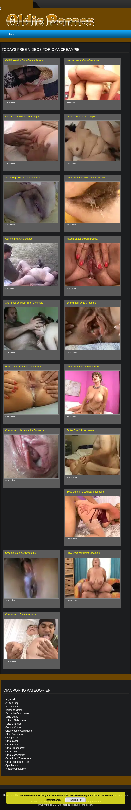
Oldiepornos (12, 737)
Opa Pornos (11, 765)
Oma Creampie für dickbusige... (84, 366)
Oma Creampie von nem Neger (22, 116)
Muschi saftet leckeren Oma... (83, 238)
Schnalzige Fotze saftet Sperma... (23, 177)
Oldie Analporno (14, 734)
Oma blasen (12, 741)
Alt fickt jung (12, 703)
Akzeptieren (75, 799)
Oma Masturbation (15, 755)
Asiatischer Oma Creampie (81, 116)
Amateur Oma (13, 706)
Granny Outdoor (14, 727)
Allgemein (10, 699)
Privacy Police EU (47, 805)
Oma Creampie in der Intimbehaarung (87, 177)
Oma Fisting (12, 744)
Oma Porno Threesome (18, 758)
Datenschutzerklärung (69, 805)
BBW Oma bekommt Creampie (83, 553)
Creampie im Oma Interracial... (21, 614)
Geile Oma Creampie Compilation (23, 366)
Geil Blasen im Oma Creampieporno (24, 60)
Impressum (87, 805)
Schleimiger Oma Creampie (81, 302)
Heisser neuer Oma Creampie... (84, 60)
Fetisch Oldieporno (15, 720)
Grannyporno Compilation (19, 730)
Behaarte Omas (13, 710)
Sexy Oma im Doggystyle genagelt (85, 491)
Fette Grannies (13, 723)
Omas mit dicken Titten (17, 761)
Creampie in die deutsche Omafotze (24, 430)
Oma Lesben (12, 751)
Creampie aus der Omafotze (20, 553)
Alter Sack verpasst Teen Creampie (24, 302)
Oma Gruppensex (15, 748)
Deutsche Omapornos (17, 713)
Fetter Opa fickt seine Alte (80, 430)
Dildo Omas (11, 716)
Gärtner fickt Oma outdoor (19, 238)
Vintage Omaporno (15, 768)
